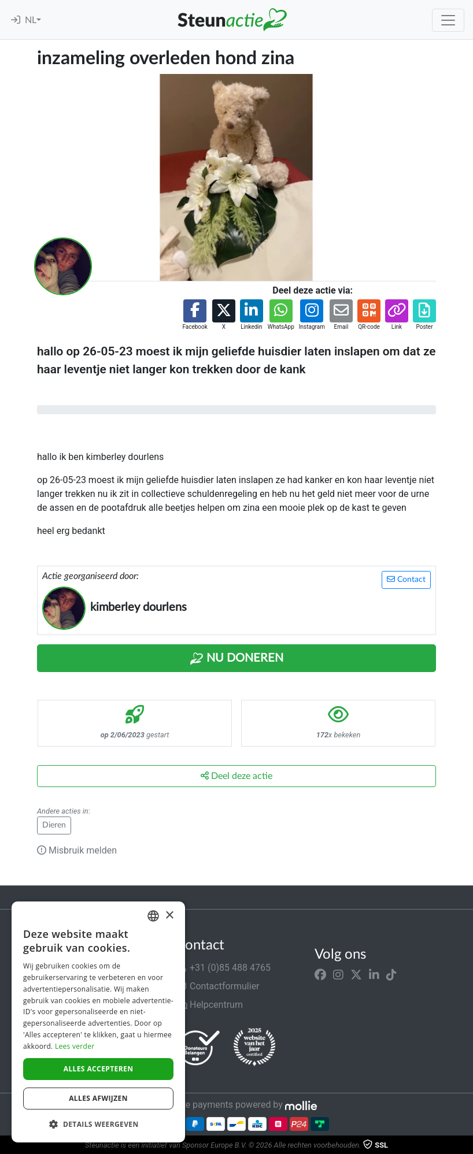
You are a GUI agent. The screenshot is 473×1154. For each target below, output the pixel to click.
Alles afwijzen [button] (98, 1098)
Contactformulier (218, 986)
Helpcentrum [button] (209, 1004)
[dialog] (98, 1021)
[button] (194, 315)
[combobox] (153, 916)
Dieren (54, 825)
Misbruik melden (77, 850)
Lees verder (75, 1046)
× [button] (169, 915)
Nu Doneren (236, 659)
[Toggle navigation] (448, 20)
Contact (406, 579)
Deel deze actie (236, 776)
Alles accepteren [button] (99, 1069)
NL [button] (30, 20)
